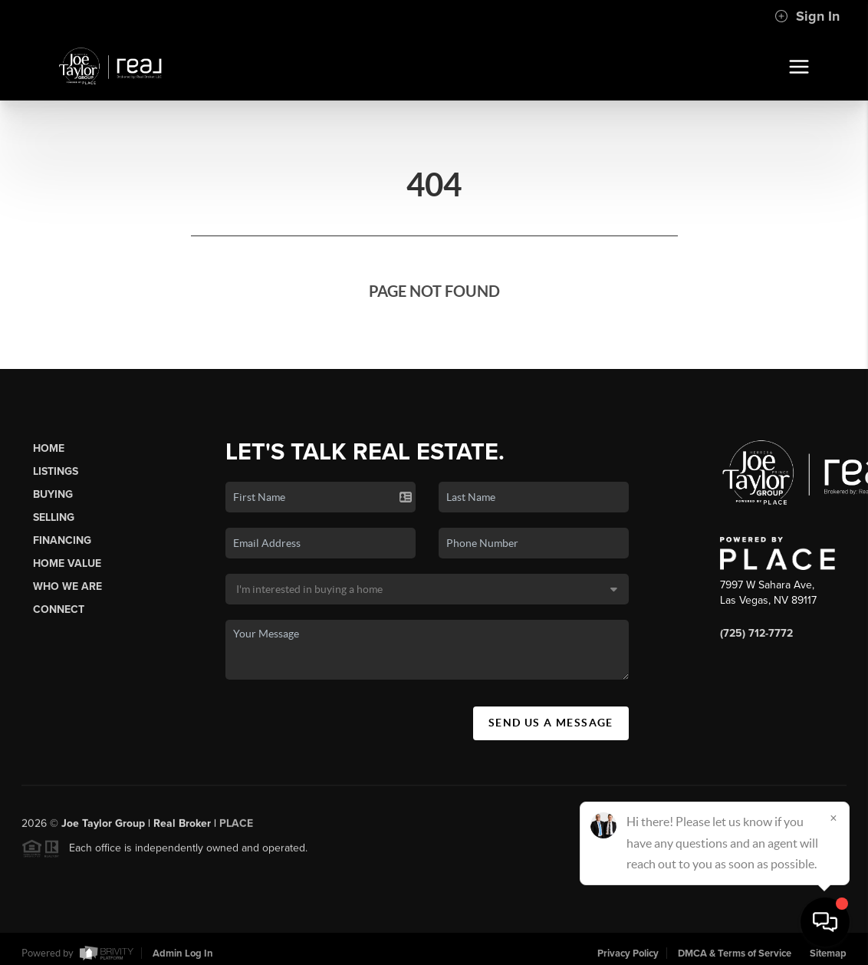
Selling (53, 517)
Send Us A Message (550, 722)
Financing (62, 540)
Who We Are (67, 586)
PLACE (236, 829)
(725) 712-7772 (756, 633)
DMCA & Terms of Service (734, 953)
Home (48, 448)
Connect (58, 609)
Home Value (67, 563)
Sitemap (828, 953)
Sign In (807, 16)
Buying (53, 494)
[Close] (833, 818)
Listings (55, 471)
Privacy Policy (628, 953)
